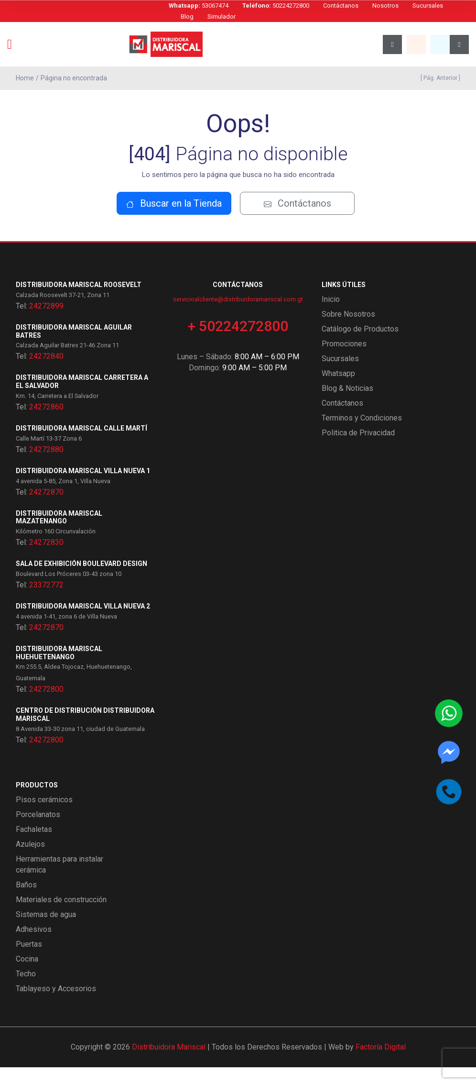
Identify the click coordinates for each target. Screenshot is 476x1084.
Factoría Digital (381, 1063)
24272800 (46, 706)
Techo (26, 990)
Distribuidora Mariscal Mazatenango (59, 534)
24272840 (46, 373)
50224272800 (275, 5)
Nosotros (385, 5)
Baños (26, 901)
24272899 (46, 322)
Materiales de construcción (61, 916)
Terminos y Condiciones (362, 434)
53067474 (198, 5)
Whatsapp (338, 390)
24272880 (46, 466)
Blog (187, 16)
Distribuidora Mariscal (169, 1063)
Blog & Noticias (347, 404)
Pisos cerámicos (44, 816)
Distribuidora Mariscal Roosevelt (78, 302)
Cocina (27, 975)
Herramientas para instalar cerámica (59, 881)
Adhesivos (34, 946)
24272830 (46, 559)
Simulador (221, 16)
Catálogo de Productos (360, 345)
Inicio (331, 316)
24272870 (46, 508)
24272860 (46, 424)
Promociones (344, 360)
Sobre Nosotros (348, 330)
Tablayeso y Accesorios (56, 1005)
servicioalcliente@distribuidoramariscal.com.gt (238, 316)
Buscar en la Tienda (174, 220)
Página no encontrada (74, 78)
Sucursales (427, 5)
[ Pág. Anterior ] (439, 78)
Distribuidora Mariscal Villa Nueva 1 (83, 487)
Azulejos (30, 860)
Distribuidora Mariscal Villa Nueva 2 (83, 623)
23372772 (46, 602)
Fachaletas (34, 846)
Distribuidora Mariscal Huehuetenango (59, 669)
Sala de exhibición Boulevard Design (81, 581)
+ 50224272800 (238, 342)
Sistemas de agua (46, 931)
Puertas (29, 960)
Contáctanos (340, 5)
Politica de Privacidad (358, 449)
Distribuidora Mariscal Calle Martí (81, 445)
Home (25, 78)
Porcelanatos (38, 831)
